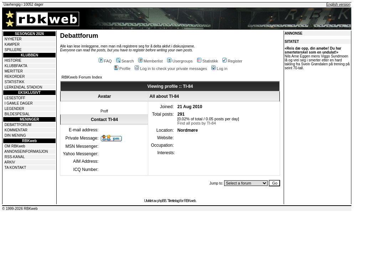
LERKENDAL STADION (23, 87)
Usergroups (180, 61)
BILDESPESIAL (17, 114)
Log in (219, 68)
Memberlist (150, 61)
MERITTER (14, 71)
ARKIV (9, 162)
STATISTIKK (15, 82)
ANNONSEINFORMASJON (26, 151)
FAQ (105, 61)
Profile (122, 68)
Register (232, 61)
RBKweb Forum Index (81, 77)
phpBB (161, 201)
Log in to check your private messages (171, 68)
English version (338, 4)
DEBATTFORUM (18, 125)
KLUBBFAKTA (16, 66)
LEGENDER (14, 109)
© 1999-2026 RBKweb (20, 209)
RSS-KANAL (15, 157)
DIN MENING (15, 135)
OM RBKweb (15, 146)
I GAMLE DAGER (19, 103)
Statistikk (207, 61)
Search (125, 61)
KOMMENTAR (16, 130)
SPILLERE (13, 50)
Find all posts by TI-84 (196, 123)
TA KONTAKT (15, 168)
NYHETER (13, 39)
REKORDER (15, 77)
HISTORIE (13, 60)
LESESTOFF (15, 98)
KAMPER (12, 44)
